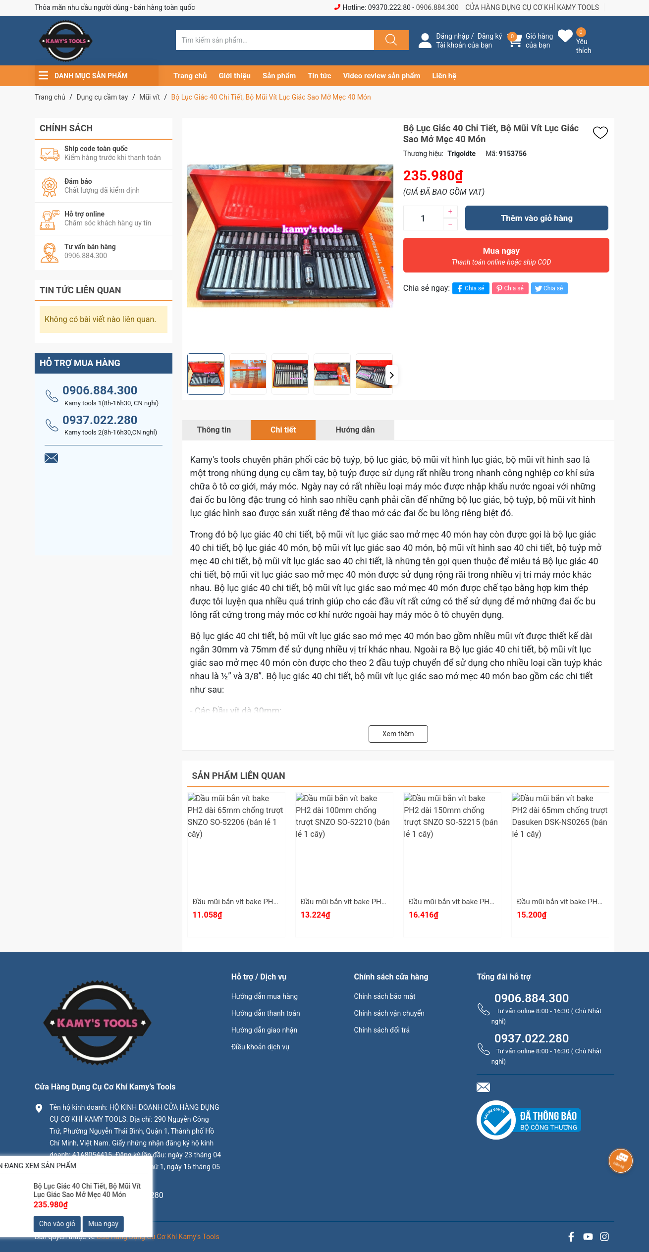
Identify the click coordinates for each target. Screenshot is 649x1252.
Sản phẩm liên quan (238, 775)
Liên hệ (445, 75)
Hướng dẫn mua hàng (264, 996)
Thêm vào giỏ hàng (537, 218)
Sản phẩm (279, 75)
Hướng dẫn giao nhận (264, 1030)
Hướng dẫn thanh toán (265, 1013)
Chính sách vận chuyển (389, 1013)
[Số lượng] (423, 218)
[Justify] (390, 40)
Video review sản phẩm (382, 75)
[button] (391, 375)
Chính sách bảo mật (385, 996)
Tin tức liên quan (80, 290)
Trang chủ (190, 75)
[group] (290, 235)
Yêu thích (584, 46)
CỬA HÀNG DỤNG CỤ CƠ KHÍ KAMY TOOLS (532, 7)
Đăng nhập (452, 36)
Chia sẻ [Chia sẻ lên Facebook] (469, 288)
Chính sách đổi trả (382, 1030)
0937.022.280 (100, 420)
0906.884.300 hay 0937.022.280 (106, 1195)
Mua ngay (501, 259)
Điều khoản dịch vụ (260, 1047)
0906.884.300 (437, 7)
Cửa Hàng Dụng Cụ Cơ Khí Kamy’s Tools (158, 1237)
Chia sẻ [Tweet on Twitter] (548, 288)
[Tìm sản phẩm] (275, 40)
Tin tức (319, 75)
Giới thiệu (234, 75)
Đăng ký (490, 36)
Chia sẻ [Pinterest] (509, 288)
